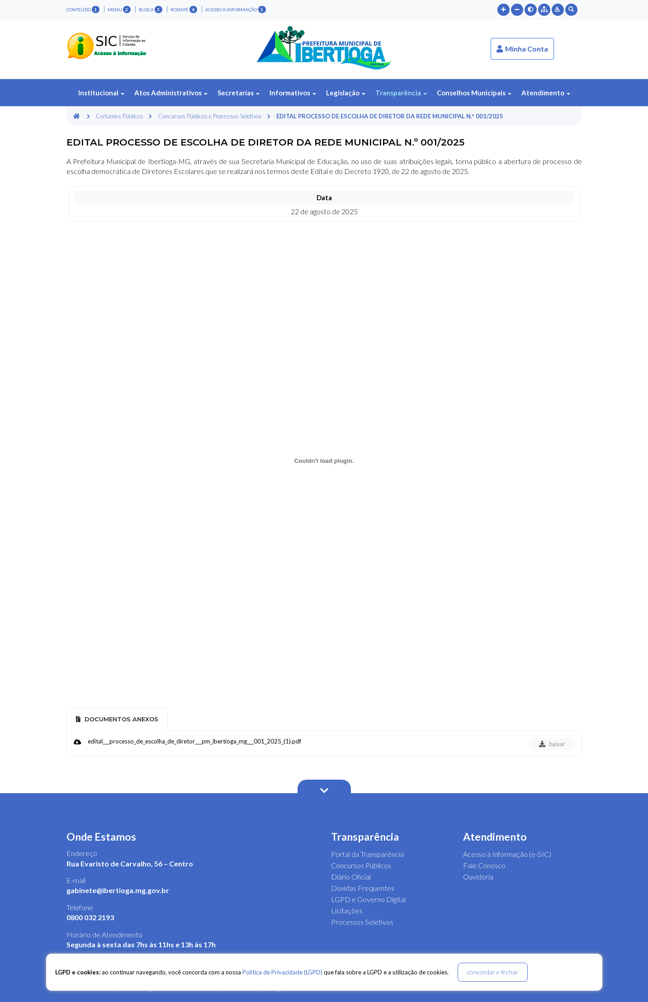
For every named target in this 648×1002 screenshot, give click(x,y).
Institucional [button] (101, 93)
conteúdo (82, 9)
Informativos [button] (293, 93)
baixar (552, 744)
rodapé (183, 9)
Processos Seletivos (362, 921)
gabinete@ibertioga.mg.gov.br (117, 890)
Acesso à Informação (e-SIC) (507, 854)
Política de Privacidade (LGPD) (282, 972)
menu (119, 9)
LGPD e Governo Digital (368, 899)
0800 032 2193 (90, 917)
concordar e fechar (492, 972)
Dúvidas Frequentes (362, 888)
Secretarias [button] (239, 93)
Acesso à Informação (235, 9)
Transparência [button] (401, 93)
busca (150, 9)
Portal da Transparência (367, 854)
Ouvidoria (478, 876)
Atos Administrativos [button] (171, 93)
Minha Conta (522, 48)
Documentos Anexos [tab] (117, 719)
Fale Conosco (484, 865)
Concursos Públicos (361, 865)
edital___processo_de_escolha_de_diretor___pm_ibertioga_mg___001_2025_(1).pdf (194, 741)
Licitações (347, 910)
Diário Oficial (351, 876)
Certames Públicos (119, 116)
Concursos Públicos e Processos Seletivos (210, 116)
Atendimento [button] (545, 93)
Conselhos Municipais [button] (474, 93)
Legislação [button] (345, 93)
